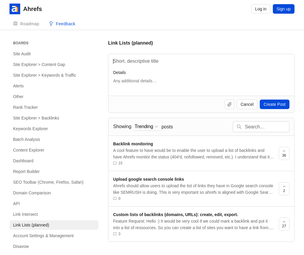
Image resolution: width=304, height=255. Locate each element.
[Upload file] (229, 104)
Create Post (275, 104)
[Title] (201, 61)
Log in (260, 9)
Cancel (247, 104)
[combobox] (146, 127)
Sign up (284, 9)
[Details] (201, 84)
